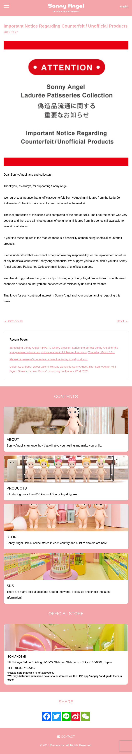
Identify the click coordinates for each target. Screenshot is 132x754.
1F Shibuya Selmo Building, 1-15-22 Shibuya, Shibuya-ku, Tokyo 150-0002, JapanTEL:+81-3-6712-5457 (66, 668)
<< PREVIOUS (13, 321)
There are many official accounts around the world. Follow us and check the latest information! (58, 591)
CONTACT (66, 736)
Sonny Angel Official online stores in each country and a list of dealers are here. (57, 540)
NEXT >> (122, 321)
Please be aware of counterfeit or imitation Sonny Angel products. (48, 359)
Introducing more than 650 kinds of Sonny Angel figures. (42, 491)
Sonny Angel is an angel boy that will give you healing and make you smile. (54, 442)
